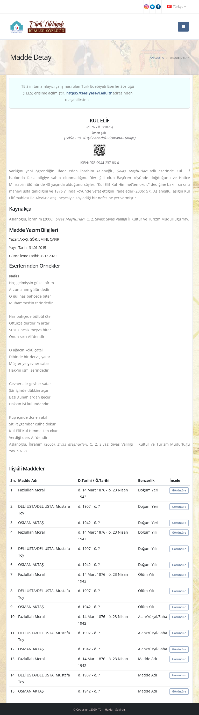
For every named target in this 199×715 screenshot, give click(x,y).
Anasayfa (157, 58)
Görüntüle (179, 490)
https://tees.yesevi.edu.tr (89, 93)
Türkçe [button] (176, 6)
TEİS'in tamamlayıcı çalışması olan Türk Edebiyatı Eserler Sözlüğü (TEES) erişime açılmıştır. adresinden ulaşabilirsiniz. (77, 93)
